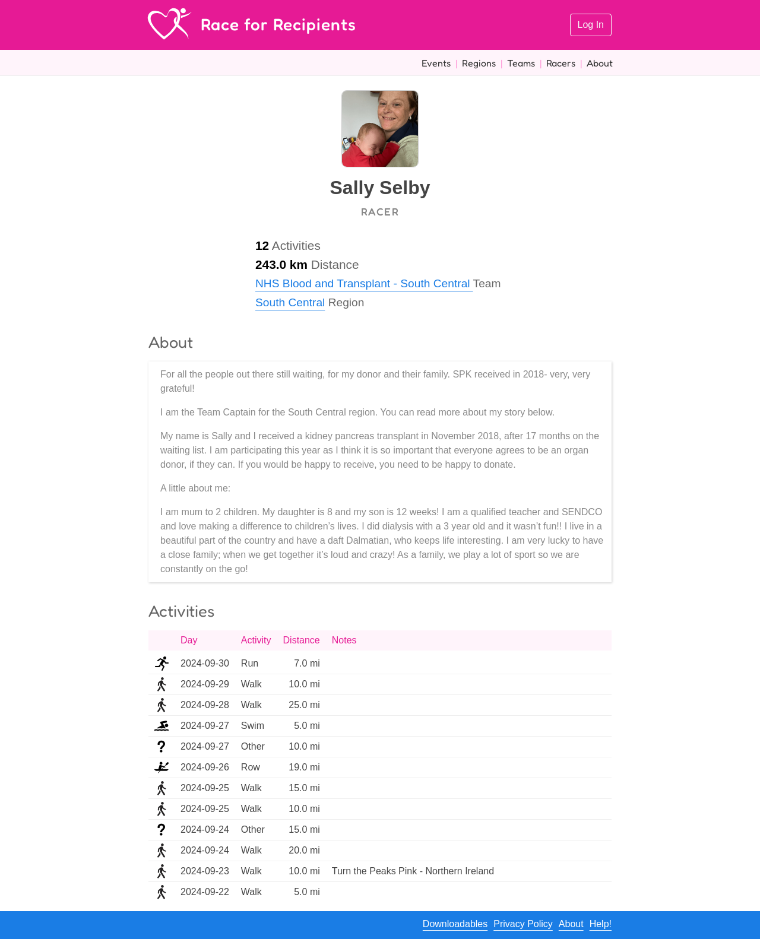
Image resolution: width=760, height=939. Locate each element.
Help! (601, 924)
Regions (479, 63)
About (600, 63)
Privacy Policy (523, 924)
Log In (591, 25)
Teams (521, 63)
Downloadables (455, 924)
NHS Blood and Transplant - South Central (364, 283)
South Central (290, 302)
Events (436, 63)
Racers (560, 63)
